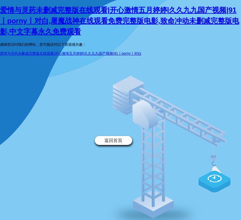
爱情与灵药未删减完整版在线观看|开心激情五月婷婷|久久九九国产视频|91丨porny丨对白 (70, 53)
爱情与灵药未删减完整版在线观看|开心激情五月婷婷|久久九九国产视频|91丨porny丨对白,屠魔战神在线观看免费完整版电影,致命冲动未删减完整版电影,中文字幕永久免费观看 (119, 21)
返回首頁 (113, 140)
